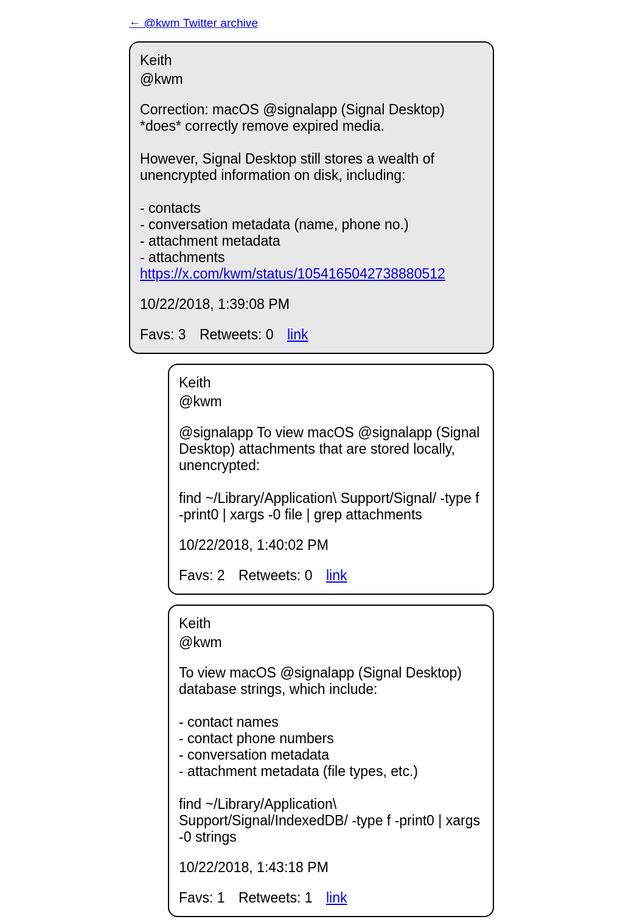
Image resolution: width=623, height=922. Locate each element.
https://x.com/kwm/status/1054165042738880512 (292, 274)
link (297, 334)
